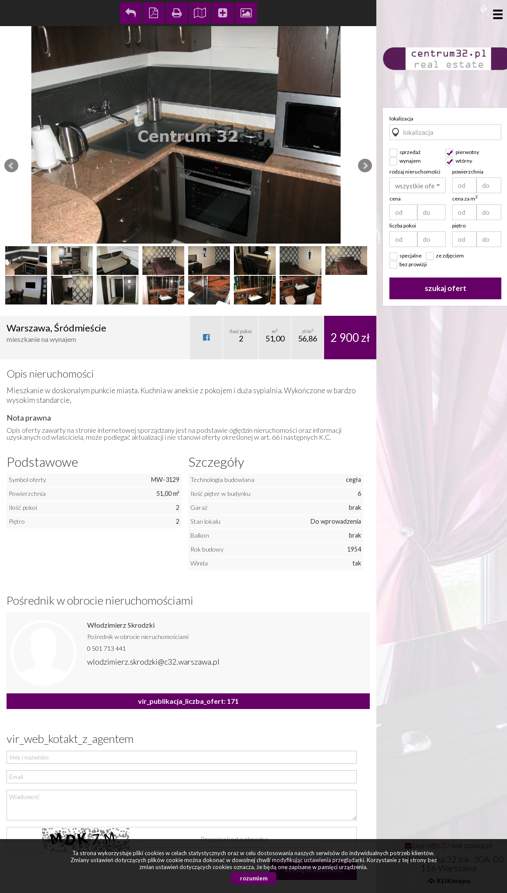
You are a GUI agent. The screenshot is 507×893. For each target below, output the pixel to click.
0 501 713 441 (106, 648)
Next (365, 166)
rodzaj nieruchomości (414, 171)
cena (395, 198)
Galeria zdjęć (246, 13)
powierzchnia (467, 171)
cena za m (464, 198)
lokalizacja (401, 118)
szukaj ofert (445, 288)
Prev (11, 166)
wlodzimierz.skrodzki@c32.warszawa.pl (153, 661)
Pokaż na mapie (200, 13)
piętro (459, 225)
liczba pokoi (402, 225)
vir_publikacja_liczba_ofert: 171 (188, 701)
